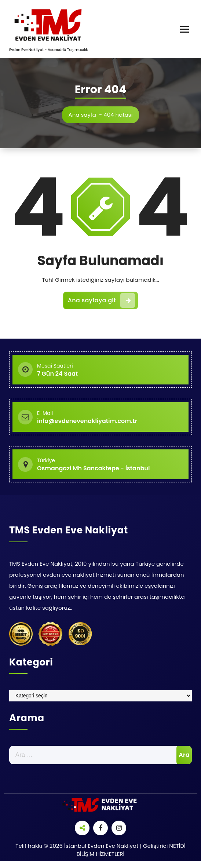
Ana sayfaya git (101, 300)
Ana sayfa (82, 114)
